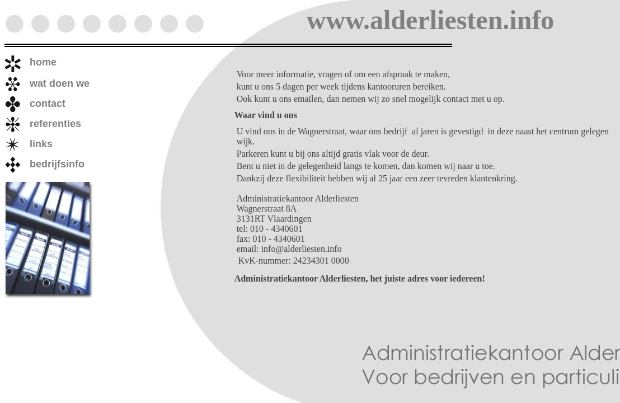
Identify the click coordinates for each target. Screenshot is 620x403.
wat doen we (47, 83)
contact (34, 103)
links (28, 143)
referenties (42, 123)
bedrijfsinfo (44, 164)
